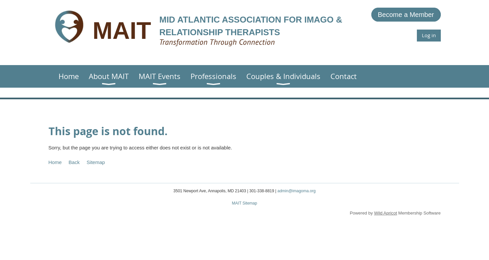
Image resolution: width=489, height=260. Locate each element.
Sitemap (96, 162)
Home (55, 162)
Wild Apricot (385, 213)
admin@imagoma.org (296, 191)
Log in (429, 35)
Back (73, 162)
